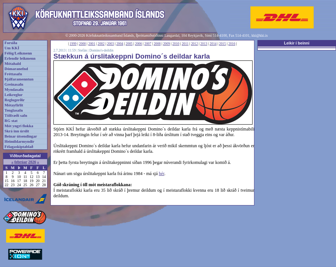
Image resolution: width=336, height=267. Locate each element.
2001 (91, 44)
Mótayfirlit (13, 105)
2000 (82, 44)
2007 (147, 44)
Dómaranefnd (16, 69)
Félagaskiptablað (18, 147)
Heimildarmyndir (19, 141)
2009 (166, 44)
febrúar (20, 162)
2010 (175, 44)
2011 (185, 44)
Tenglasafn (13, 110)
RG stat (10, 121)
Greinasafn (13, 84)
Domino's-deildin (101, 50)
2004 (119, 44)
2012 (194, 44)
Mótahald (12, 64)
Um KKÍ (11, 48)
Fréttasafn (13, 74)
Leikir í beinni (297, 43)
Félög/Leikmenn (18, 53)
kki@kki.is (259, 35)
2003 (110, 44)
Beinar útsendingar (20, 136)
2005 (129, 44)
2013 (203, 44)
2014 (213, 44)
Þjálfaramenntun (18, 79)
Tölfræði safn (15, 115)
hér (161, 173)
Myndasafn (14, 90)
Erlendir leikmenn (20, 58)
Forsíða (10, 43)
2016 (231, 44)
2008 (157, 44)
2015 (222, 44)
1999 (73, 44)
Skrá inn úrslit (16, 131)
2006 (138, 44)
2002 (101, 44)
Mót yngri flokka (18, 126)
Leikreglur (13, 95)
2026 (32, 162)
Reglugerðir (14, 100)
